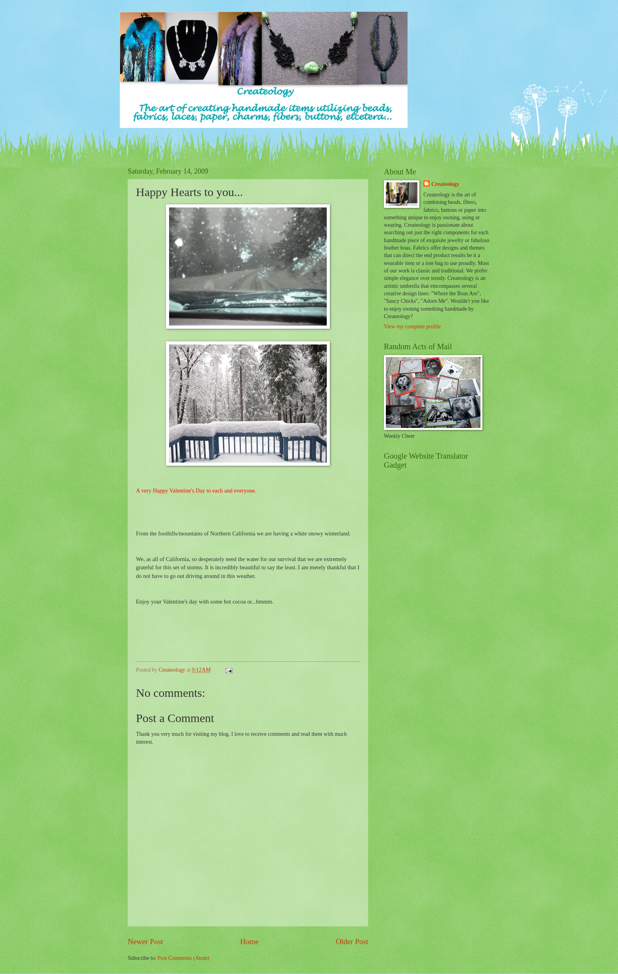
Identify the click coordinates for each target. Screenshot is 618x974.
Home (249, 941)
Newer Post (145, 941)
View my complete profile (412, 327)
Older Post (352, 941)
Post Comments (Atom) (183, 958)
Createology (445, 184)
